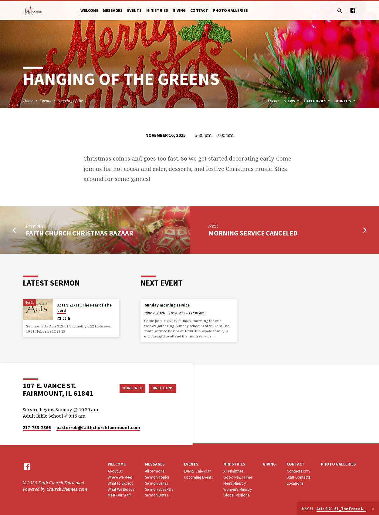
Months (345, 101)
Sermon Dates (156, 495)
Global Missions (236, 495)
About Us (115, 471)
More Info (127, 388)
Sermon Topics (157, 477)
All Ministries (233, 471)
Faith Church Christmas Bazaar (79, 233)
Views (292, 101)
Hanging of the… (71, 100)
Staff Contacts (298, 477)
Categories (317, 101)
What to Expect (120, 483)
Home (28, 100)
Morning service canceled (252, 233)
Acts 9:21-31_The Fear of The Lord (84, 308)
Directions (161, 388)
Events (134, 10)
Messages (113, 10)
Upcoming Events (198, 477)
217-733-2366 (37, 427)
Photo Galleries (230, 10)
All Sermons (154, 471)
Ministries (157, 10)
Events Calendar (197, 471)
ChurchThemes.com (66, 489)
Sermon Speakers (159, 489)
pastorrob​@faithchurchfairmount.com (98, 427)
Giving (179, 10)
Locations (295, 483)
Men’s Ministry (234, 483)
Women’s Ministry (237, 489)
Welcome (89, 10)
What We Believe (121, 489)
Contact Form (298, 471)
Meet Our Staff (119, 495)
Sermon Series (156, 483)
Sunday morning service (167, 305)
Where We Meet (120, 477)
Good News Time (237, 477)
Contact (199, 10)
